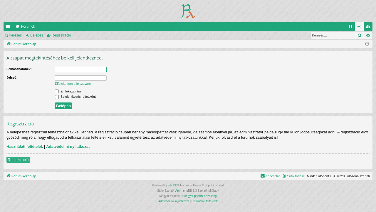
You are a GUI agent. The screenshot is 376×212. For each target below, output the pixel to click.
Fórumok (28, 26)
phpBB (172, 185)
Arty (178, 190)
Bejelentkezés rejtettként (75, 96)
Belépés (36, 35)
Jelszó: (11, 77)
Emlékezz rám (68, 91)
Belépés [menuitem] (360, 27)
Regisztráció (61, 35)
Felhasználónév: (19, 69)
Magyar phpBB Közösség (200, 196)
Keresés (15, 35)
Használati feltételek (24, 146)
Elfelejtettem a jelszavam (73, 83)
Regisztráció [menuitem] (369, 27)
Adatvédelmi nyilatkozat (68, 146)
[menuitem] (350, 26)
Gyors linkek (9, 27)
